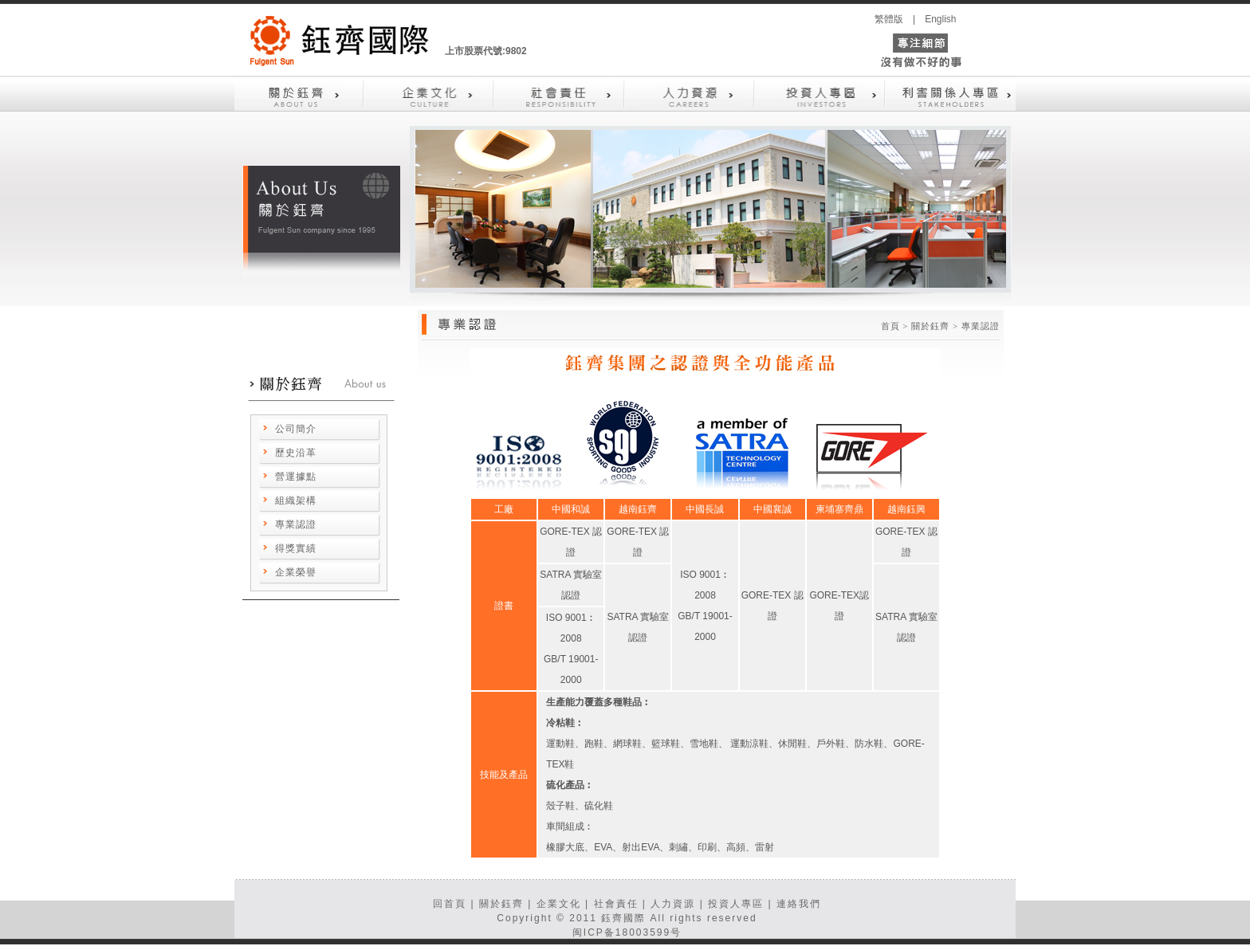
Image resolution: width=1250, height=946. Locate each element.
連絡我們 (798, 903)
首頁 (890, 326)
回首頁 (449, 903)
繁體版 (889, 19)
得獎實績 (295, 548)
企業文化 (559, 903)
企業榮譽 (295, 572)
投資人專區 (736, 903)
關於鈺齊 (501, 903)
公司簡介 (295, 428)
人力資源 (673, 903)
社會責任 (616, 903)
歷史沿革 (295, 452)
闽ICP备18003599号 (627, 932)
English (940, 19)
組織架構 (295, 500)
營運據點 (295, 476)
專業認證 (295, 524)
